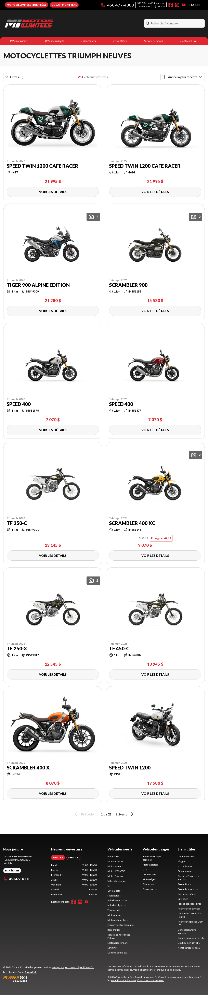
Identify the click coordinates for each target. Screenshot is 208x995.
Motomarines (114, 915)
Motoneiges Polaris (118, 942)
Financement (88, 41)
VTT (109, 885)
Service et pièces (153, 41)
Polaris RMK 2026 (117, 900)
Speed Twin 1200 (130, 767)
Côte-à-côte (113, 890)
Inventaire (113, 856)
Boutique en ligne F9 (189, 942)
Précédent (85, 814)
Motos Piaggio (115, 876)
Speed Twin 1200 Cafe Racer (42, 166)
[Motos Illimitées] (54, 23)
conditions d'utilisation (123, 980)
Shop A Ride (31, 972)
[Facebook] (170, 4)
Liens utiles (187, 849)
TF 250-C (17, 523)
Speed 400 (19, 404)
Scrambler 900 (128, 285)
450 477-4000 (117, 4)
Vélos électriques (117, 880)
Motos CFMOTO (116, 871)
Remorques (113, 929)
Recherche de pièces (189, 908)
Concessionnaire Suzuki (191, 937)
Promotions (120, 41)
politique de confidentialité (186, 977)
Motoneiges (114, 895)
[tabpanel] (74, 880)
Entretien (183, 898)
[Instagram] (177, 4)
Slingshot (112, 947)
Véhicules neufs (18, 41)
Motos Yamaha (115, 866)
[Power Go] (49, 978)
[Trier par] (182, 77)
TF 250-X (17, 648)
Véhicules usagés (54, 41)
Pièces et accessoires (189, 903)
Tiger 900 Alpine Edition (38, 285)
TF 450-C (119, 648)
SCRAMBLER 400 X (28, 767)
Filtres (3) (14, 77)
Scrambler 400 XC (132, 523)
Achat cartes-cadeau (189, 947)
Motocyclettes (115, 861)
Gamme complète (117, 952)
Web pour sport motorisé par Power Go (73, 967)
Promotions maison (188, 889)
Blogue (181, 861)
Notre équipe (185, 866)
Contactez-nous (189, 41)
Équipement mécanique (120, 924)
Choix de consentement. (150, 980)
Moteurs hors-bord (117, 920)
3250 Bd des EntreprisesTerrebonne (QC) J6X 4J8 (151, 5)
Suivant (125, 814)
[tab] (58, 857)
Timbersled (113, 910)
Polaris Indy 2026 (116, 905)
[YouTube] (183, 4)
